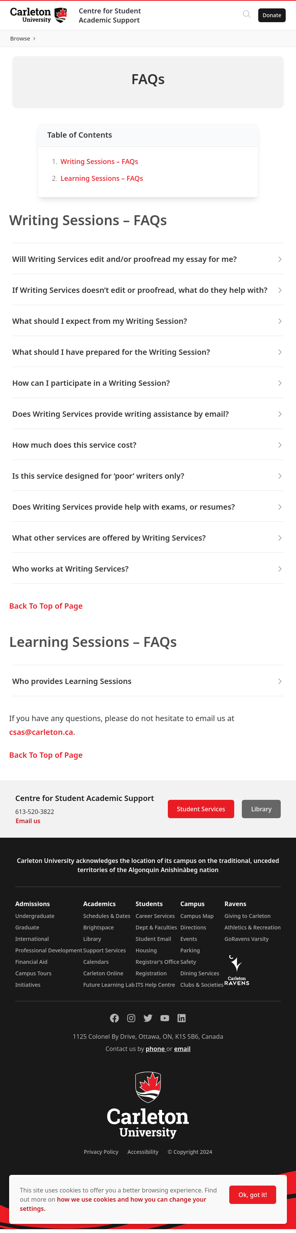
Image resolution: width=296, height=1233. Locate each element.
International (32, 942)
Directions (193, 931)
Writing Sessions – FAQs (99, 164)
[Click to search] (244, 15)
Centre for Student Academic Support (112, 15)
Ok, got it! (252, 1195)
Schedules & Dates (106, 919)
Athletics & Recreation (253, 931)
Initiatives (27, 988)
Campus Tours (33, 977)
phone (156, 1052)
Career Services (155, 919)
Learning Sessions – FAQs (102, 181)
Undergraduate (35, 919)
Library (261, 813)
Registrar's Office (158, 965)
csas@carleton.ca (41, 736)
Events (188, 942)
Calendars (96, 965)
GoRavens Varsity (247, 942)
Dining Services (199, 977)
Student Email (153, 942)
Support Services (104, 954)
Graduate (27, 931)
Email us (28, 824)
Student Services (201, 813)
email (182, 1052)
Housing (146, 954)
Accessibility (142, 1155)
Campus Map (197, 919)
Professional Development (48, 954)
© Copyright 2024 (189, 1155)
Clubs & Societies (202, 988)
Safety (188, 965)
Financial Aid (31, 965)
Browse (269, 40)
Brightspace (98, 931)
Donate (270, 15)
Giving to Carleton (248, 919)
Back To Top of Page (46, 609)
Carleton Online (103, 977)
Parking (190, 954)
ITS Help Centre (155, 988)
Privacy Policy (101, 1155)
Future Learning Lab (109, 988)
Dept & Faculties (156, 931)
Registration (151, 977)
